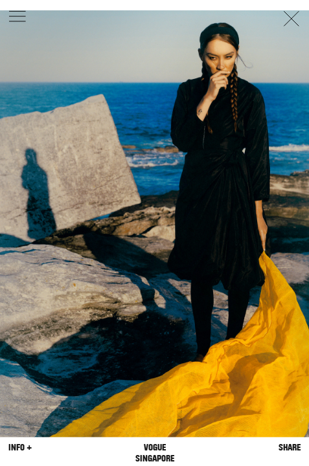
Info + (20, 447)
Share (290, 447)
